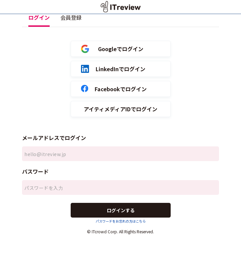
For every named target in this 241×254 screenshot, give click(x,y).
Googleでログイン (112, 49)
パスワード (35, 171)
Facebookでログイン (114, 89)
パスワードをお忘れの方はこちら (121, 221)
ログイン (39, 17)
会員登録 (71, 17)
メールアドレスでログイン (54, 138)
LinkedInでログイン (113, 69)
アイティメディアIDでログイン (120, 109)
